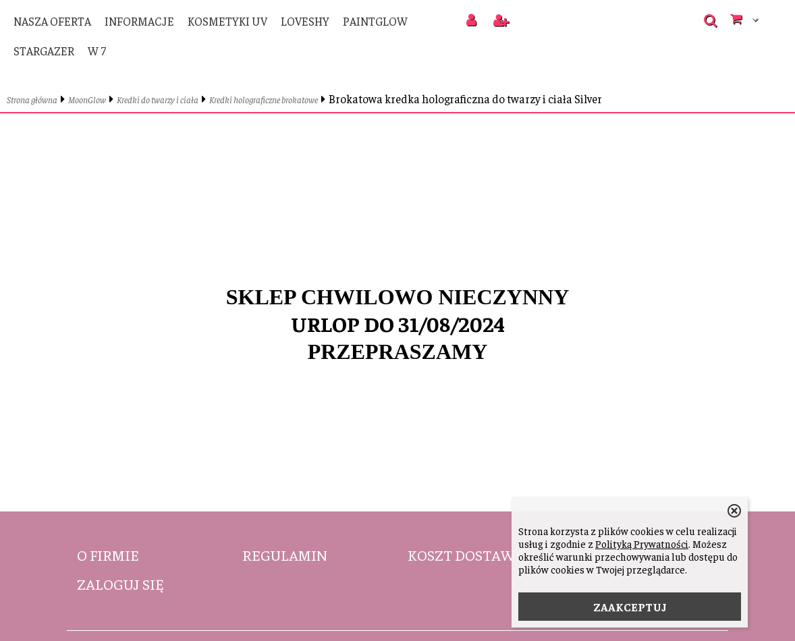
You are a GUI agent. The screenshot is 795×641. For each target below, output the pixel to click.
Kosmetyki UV (227, 20)
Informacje (139, 20)
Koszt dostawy (466, 554)
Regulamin (284, 554)
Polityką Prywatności (641, 543)
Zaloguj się (120, 583)
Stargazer (43, 50)
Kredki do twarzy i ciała (157, 99)
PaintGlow (375, 20)
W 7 (97, 50)
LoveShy (305, 20)
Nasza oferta (52, 20)
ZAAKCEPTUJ (630, 606)
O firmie (108, 554)
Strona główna (32, 99)
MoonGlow (87, 99)
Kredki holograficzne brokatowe (263, 99)
